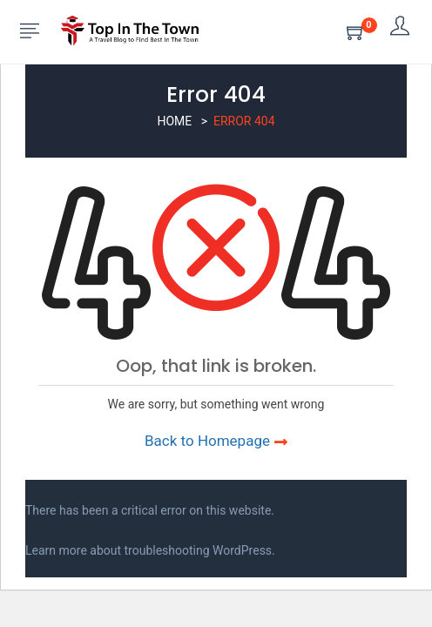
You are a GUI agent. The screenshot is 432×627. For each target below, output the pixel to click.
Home (174, 121)
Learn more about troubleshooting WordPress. (150, 550)
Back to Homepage (216, 440)
